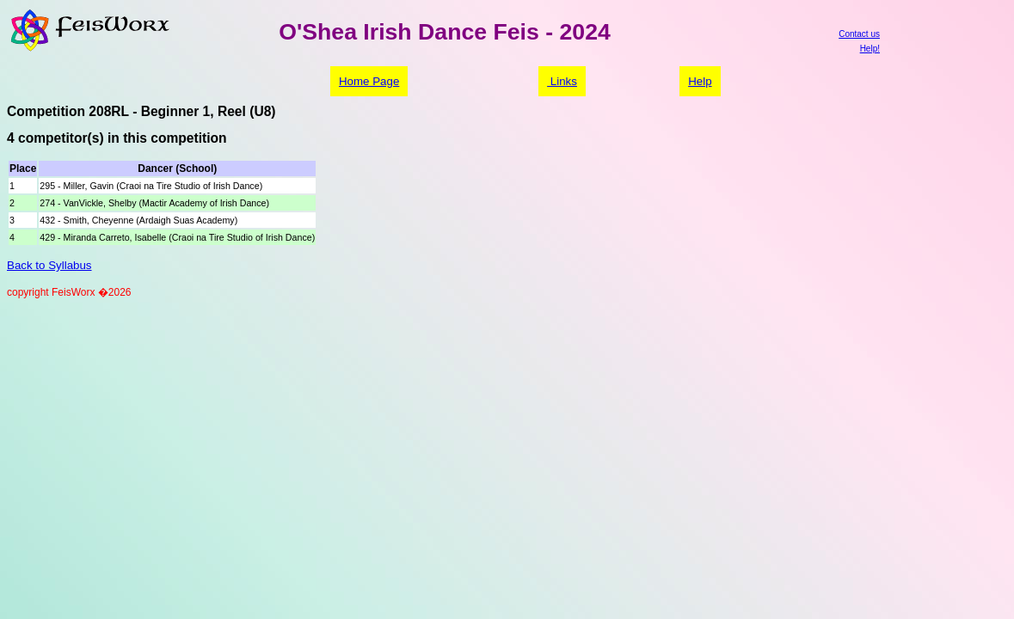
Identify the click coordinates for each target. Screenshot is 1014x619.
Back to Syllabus (49, 265)
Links (562, 81)
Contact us (859, 34)
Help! (870, 48)
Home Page (369, 81)
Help (699, 81)
